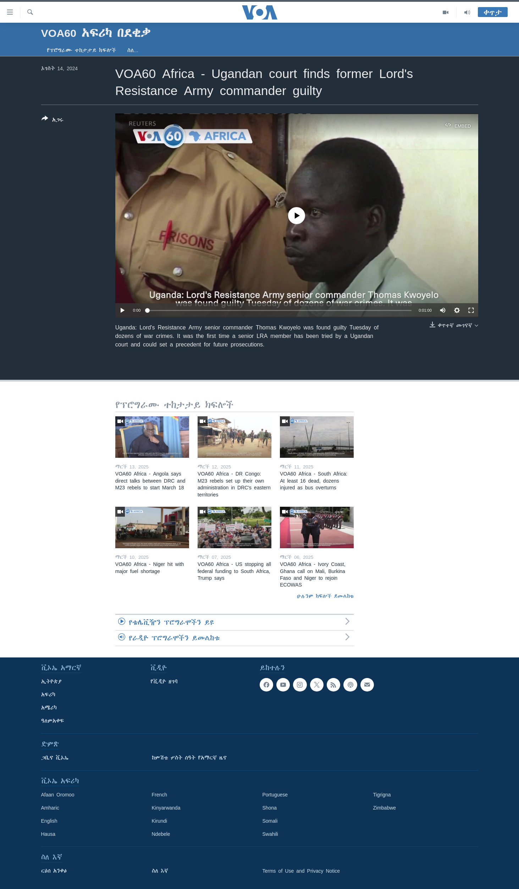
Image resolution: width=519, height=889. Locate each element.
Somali (270, 821)
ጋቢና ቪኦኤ (54, 758)
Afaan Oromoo (57, 794)
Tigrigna (382, 794)
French (159, 794)
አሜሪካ (49, 708)
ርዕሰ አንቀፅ (54, 871)
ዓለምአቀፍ (52, 721)
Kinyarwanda (166, 808)
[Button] (53, 120)
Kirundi (159, 821)
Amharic (50, 808)
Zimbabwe (384, 808)
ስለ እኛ (160, 871)
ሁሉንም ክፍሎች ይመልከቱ (325, 596)
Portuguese (275, 794)
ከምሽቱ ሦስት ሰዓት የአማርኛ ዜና (189, 758)
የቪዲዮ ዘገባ (164, 681)
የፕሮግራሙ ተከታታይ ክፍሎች (81, 50)
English (49, 821)
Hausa (48, 834)
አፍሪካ (48, 694)
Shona (270, 808)
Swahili (270, 834)
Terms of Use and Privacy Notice (301, 871)
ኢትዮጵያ (51, 681)
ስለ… (133, 50)
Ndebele (161, 834)
